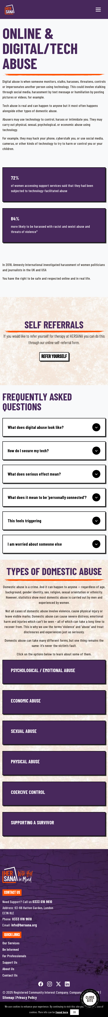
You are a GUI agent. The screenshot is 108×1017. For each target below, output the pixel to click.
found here (61, 1012)
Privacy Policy (26, 997)
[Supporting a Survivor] (54, 824)
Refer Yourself (54, 356)
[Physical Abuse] (54, 763)
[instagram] (50, 983)
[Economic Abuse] (54, 702)
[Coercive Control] (54, 794)
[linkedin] (67, 983)
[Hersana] (10, 9)
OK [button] (74, 1012)
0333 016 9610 (42, 901)
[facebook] (41, 983)
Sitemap (8, 997)
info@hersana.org (24, 925)
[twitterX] (59, 983)
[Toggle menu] (98, 9)
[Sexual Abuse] (54, 733)
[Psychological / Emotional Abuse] (54, 672)
